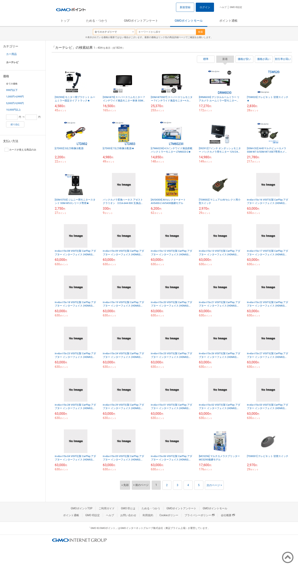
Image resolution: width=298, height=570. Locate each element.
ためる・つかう (96, 20)
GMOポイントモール (189, 20)
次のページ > (214, 485)
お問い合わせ (128, 515)
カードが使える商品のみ (20, 150)
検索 (200, 31)
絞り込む (15, 124)
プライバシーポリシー (200, 515)
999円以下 (12, 90)
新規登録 (185, 7)
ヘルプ (223, 7)
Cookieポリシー (168, 515)
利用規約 (148, 515)
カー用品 (11, 54)
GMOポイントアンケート (141, 20)
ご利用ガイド (107, 508)
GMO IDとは (128, 508)
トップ (65, 20)
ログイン (205, 7)
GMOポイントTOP (81, 508)
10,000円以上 (13, 109)
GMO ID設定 (236, 7)
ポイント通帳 (228, 20)
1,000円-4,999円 (15, 96)
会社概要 (228, 515)
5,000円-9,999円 (15, 103)
